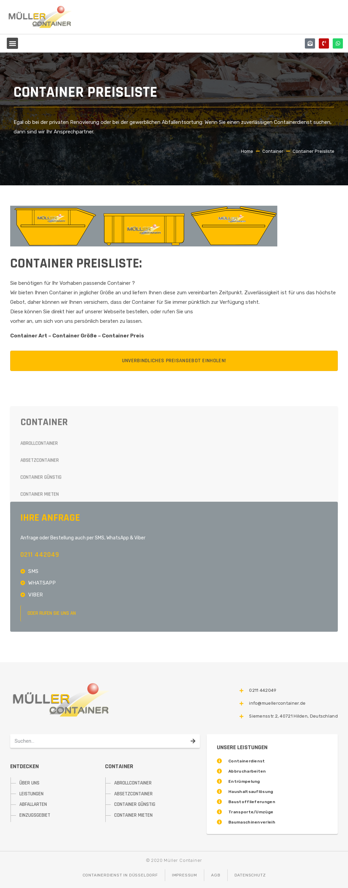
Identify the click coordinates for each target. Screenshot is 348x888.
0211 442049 (39, 554)
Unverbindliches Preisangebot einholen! (174, 360)
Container (272, 151)
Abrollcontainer (39, 484)
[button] (12, 43)
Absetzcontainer (39, 501)
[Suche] (193, 741)
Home (247, 151)
